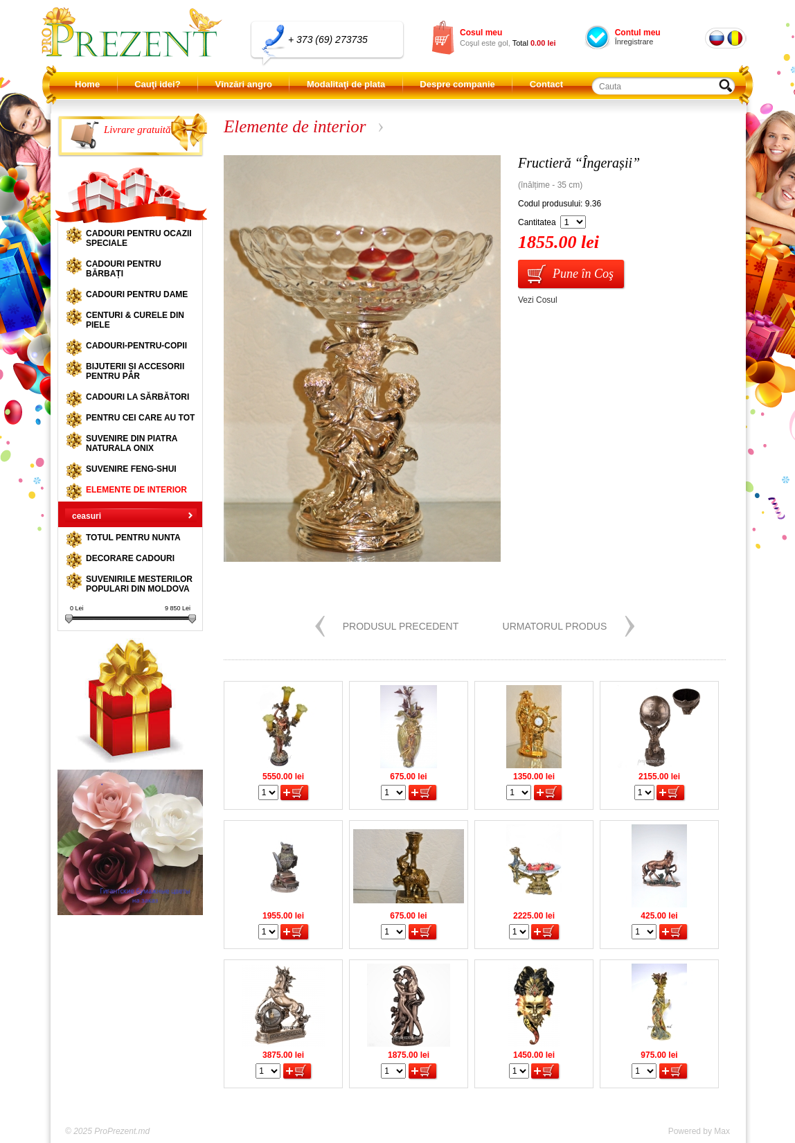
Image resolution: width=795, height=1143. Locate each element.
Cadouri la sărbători (137, 397)
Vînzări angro (243, 84)
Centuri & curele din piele (135, 320)
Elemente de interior (136, 490)
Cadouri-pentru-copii (136, 346)
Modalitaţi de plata (346, 84)
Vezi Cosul (537, 300)
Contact (546, 84)
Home (87, 84)
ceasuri (86, 516)
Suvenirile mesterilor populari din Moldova (139, 584)
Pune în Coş (583, 274)
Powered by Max (699, 1131)
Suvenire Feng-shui (131, 469)
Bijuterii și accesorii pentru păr (135, 371)
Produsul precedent (401, 626)
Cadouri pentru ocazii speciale (139, 238)
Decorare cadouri (130, 558)
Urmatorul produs (555, 626)
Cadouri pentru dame (137, 294)
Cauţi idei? (157, 84)
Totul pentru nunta (133, 537)
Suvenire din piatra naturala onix (131, 443)
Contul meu (638, 32)
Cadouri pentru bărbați (123, 268)
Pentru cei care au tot (140, 418)
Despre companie (457, 84)
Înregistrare (634, 41)
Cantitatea (537, 222)
